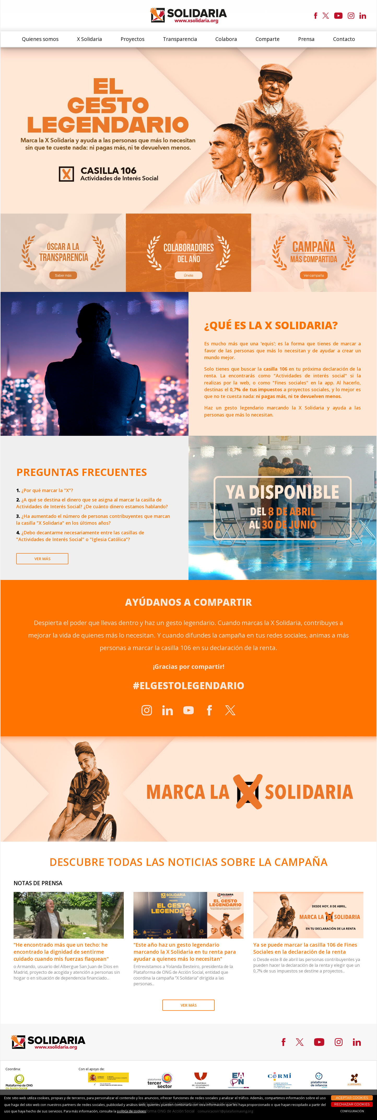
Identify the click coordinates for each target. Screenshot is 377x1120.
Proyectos (132, 38)
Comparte (268, 38)
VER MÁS (189, 1005)
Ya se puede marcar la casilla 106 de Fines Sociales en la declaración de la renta (305, 948)
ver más (42, 558)
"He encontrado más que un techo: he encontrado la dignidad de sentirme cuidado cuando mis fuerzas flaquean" (61, 951)
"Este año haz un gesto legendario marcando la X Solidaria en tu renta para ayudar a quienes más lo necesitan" (184, 951)
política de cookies (131, 1111)
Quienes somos (40, 38)
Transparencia (180, 38)
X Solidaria (89, 38)
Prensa (306, 38)
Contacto (344, 38)
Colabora (226, 38)
